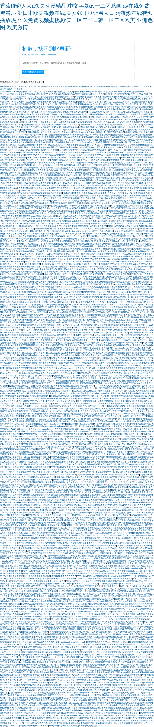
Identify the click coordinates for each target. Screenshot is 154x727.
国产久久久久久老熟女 (133, 330)
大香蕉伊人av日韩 (87, 353)
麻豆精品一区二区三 (43, 371)
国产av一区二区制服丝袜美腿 (29, 566)
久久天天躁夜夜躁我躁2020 (109, 317)
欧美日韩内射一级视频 (73, 165)
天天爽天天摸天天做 (8, 401)
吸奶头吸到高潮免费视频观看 (102, 178)
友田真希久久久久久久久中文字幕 (83, 358)
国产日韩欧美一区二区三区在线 (28, 198)
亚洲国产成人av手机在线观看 (33, 130)
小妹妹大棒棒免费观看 (10, 213)
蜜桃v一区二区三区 (117, 279)
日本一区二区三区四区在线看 (120, 150)
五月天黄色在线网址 (67, 401)
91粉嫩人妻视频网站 (66, 713)
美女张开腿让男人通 (98, 409)
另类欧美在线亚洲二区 (83, 431)
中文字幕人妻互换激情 (57, 300)
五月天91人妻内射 (18, 525)
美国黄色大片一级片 (8, 378)
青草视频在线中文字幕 (105, 472)
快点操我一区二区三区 (91, 203)
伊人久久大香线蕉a (19, 163)
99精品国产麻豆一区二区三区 (134, 510)
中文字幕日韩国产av (98, 596)
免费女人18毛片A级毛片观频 (69, 119)
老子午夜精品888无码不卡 (85, 92)
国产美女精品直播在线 (53, 244)
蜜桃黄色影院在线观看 (99, 244)
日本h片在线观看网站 (12, 599)
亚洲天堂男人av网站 (134, 482)
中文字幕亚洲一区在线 (44, 365)
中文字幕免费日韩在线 (40, 201)
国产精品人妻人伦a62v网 (102, 231)
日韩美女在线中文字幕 (36, 267)
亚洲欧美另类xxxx (140, 325)
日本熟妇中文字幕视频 (51, 125)
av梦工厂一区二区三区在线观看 (97, 322)
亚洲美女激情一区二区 (136, 677)
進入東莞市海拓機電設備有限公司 (33, 72)
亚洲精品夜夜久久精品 (46, 188)
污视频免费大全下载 (139, 99)
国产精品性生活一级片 (61, 596)
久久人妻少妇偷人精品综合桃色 (40, 218)
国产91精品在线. (69, 594)
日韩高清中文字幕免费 (118, 130)
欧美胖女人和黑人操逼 (66, 102)
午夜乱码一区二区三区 (59, 639)
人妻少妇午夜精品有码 (106, 518)
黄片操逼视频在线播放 (116, 234)
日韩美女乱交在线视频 (97, 487)
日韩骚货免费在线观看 (34, 99)
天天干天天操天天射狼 (104, 310)
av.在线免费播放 (56, 208)
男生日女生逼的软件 (118, 287)
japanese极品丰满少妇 (51, 594)
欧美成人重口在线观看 (60, 396)
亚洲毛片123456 (108, 216)
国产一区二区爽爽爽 (130, 317)
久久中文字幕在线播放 (55, 482)
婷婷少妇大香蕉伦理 (128, 122)
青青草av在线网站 (39, 469)
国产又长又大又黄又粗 (100, 396)
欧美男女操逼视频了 (40, 426)
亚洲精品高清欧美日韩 (127, 173)
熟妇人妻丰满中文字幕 (85, 472)
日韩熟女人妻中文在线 (76, 680)
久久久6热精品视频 (29, 119)
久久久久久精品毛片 (63, 107)
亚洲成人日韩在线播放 (105, 353)
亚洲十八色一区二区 (62, 535)
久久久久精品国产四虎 (116, 201)
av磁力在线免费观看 (49, 190)
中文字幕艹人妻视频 (139, 322)
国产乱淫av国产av (139, 396)
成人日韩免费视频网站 (58, 723)
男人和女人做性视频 (140, 284)
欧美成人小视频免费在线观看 (76, 226)
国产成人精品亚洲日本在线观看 (93, 444)
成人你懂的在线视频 (53, 510)
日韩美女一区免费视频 (54, 688)
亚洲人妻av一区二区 (50, 546)
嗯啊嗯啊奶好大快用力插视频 (104, 485)
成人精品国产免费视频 (42, 584)
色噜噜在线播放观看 (49, 398)
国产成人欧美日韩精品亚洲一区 (48, 282)
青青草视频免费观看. (60, 94)
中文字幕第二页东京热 (142, 178)
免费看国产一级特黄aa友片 (18, 469)
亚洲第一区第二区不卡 (48, 401)
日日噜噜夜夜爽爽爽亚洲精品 (140, 145)
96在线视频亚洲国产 (39, 414)
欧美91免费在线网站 (19, 510)
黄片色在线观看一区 (60, 236)
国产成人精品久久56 (45, 677)
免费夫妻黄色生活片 (37, 558)
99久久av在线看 (7, 94)
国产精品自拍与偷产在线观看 (95, 601)
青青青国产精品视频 (39, 409)
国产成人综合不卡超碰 (26, 533)
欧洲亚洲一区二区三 (90, 264)
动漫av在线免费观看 (117, 406)
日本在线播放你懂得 (62, 231)
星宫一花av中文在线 (66, 269)
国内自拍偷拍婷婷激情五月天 (51, 173)
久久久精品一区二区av (56, 259)
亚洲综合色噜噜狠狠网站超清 (37, 576)
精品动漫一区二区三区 (91, 695)
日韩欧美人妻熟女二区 (60, 599)
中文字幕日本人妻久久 (94, 259)
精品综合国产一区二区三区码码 (87, 693)
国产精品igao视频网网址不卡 (57, 155)
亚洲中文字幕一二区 (74, 307)
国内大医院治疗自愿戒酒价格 (69, 543)
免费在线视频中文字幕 (82, 135)
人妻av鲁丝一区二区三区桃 (20, 693)
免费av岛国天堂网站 (19, 568)
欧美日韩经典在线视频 (69, 710)
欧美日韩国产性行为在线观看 (91, 373)
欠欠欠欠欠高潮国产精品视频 (126, 231)
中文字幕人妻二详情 (125, 216)
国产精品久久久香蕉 (11, 629)
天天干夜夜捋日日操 (132, 198)
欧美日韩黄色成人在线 (59, 698)
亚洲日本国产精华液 (69, 563)
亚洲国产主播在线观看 (54, 307)
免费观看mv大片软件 (142, 269)
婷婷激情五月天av (37, 142)
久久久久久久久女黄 (76, 439)
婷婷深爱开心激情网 (105, 269)
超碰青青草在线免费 (118, 307)
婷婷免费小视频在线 (120, 155)
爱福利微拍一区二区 (115, 454)
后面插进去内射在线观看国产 (140, 307)
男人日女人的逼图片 (27, 378)
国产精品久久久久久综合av (103, 419)
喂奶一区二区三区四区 (9, 152)
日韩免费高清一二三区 (64, 97)
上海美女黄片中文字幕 (131, 688)
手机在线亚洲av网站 (78, 236)
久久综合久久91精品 (93, 142)
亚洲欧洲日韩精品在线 (30, 355)
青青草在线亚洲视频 (90, 137)
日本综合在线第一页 (62, 223)
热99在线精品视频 (87, 127)
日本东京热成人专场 (15, 234)
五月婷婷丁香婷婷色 (128, 327)
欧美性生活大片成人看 (95, 523)
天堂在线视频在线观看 (129, 137)
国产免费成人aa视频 (41, 715)
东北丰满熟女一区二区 (98, 236)
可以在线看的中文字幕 (95, 239)
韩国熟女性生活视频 (32, 475)
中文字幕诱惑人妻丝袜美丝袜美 (81, 330)
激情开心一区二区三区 (134, 655)
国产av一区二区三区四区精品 (124, 292)
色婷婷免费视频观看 (8, 122)
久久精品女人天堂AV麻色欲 (139, 201)
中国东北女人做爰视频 (14, 396)
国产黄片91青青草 (146, 305)
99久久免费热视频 (123, 284)
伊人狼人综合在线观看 (114, 185)
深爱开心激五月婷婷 (92, 495)
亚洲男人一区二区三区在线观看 (49, 254)
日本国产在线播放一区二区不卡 (111, 401)
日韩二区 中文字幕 (8, 307)
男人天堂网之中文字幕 (101, 218)
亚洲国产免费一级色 (35, 112)
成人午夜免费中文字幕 (31, 391)
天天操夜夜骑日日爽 (19, 411)
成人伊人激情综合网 (42, 94)
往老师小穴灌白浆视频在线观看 (74, 388)
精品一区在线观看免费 (86, 401)
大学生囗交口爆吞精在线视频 (40, 92)
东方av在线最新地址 (54, 604)
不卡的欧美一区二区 (67, 421)
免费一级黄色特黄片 (44, 340)
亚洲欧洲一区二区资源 (141, 378)
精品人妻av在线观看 (103, 183)
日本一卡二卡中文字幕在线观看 (109, 330)
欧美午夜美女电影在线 (79, 457)
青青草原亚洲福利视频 (65, 381)
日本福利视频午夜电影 (113, 198)
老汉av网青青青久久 (49, 239)
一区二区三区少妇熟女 (136, 409)
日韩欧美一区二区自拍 (138, 175)
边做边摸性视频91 (144, 652)
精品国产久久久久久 (65, 335)
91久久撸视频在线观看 (139, 282)
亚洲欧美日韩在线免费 (142, 135)
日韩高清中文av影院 (58, 436)
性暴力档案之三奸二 (47, 622)
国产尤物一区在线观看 (26, 102)
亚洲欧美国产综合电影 (20, 586)
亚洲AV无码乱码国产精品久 (138, 279)
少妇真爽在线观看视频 (9, 147)
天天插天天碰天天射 (77, 637)
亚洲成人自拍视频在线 (22, 368)
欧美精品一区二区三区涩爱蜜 (88, 713)
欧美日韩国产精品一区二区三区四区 (32, 487)
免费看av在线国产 (124, 360)
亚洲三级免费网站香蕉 (117, 563)
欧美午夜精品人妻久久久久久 (94, 193)
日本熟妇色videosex (119, 365)
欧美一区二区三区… (31, 284)
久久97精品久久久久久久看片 (132, 584)
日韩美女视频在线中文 (120, 576)
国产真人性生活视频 (82, 505)
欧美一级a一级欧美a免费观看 (124, 218)
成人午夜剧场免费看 (121, 431)
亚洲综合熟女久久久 (97, 454)
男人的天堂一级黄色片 (102, 609)
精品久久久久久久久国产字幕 (49, 378)
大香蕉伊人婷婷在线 (107, 140)
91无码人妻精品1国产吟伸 (119, 208)
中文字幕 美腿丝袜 (112, 439)
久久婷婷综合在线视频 (24, 282)
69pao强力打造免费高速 (133, 414)
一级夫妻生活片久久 (100, 305)
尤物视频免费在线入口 (76, 145)
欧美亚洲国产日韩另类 (131, 147)
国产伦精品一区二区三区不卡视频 (53, 152)
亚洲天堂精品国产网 (39, 464)
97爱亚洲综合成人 (104, 515)
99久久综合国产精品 (35, 688)
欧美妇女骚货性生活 (64, 452)
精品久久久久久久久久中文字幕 (28, 350)
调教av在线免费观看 (71, 137)
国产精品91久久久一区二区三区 (85, 340)
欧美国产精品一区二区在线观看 (31, 259)
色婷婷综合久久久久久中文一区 (67, 376)
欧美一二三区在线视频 (84, 429)
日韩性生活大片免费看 (28, 122)
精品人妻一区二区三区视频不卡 (135, 650)
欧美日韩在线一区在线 (57, 246)
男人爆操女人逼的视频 (109, 137)
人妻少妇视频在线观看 (37, 312)
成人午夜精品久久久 (72, 277)
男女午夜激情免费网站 (50, 721)
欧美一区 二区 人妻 (139, 94)
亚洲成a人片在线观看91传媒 (127, 338)
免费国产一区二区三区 (72, 391)
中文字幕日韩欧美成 (49, 272)
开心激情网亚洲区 (102, 525)
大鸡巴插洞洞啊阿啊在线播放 (49, 533)
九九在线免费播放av (127, 548)
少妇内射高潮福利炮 (102, 300)
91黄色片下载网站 (120, 591)
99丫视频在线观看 (61, 249)
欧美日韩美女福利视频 (14, 175)
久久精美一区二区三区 (24, 97)
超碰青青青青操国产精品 (104, 289)
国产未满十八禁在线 (47, 363)
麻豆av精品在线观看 (131, 624)
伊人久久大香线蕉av (69, 721)
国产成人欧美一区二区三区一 (45, 320)
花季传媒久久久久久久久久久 (125, 528)
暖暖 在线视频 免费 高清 (112, 315)
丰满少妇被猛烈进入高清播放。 (110, 125)
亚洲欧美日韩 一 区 (51, 553)
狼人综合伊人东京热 (55, 185)
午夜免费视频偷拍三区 (135, 436)
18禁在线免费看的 (37, 568)
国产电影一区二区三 (35, 168)
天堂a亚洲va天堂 (34, 518)
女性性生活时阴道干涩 (40, 457)
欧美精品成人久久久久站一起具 (20, 231)
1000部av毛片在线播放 (58, 312)
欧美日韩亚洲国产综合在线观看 (22, 107)
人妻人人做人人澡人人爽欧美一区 (75, 573)
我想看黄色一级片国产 (139, 332)
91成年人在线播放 (8, 393)
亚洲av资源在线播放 (29, 416)
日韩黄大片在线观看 (73, 173)
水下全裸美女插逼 (31, 269)
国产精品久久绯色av (99, 168)
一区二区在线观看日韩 (80, 599)
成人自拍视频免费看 (90, 376)
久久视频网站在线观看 (110, 158)
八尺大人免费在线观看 (26, 343)
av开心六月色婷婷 (96, 94)
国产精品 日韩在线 (48, 705)
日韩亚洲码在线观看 (143, 289)
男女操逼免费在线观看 (126, 703)
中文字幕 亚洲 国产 (33, 644)
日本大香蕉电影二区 (41, 236)
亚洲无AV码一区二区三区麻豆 (64, 715)
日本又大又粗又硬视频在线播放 (41, 256)
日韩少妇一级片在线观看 (88, 320)
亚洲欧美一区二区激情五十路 (37, 160)
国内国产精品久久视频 (71, 264)
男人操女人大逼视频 (45, 287)
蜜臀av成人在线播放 (91, 348)
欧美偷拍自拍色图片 (81, 218)
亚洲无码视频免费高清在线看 (81, 723)
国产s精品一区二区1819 (113, 165)
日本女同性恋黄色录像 (134, 226)
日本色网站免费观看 (62, 340)
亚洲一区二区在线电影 (93, 152)
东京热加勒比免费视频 (99, 223)
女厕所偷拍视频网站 (76, 158)
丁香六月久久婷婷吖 (97, 414)
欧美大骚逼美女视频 (11, 119)
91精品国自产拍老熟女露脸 (40, 223)
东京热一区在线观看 (95, 434)
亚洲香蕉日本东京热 (109, 477)
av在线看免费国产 (145, 119)
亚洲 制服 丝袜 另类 (126, 92)
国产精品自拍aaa (78, 132)
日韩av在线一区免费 (112, 624)
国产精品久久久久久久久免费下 (49, 226)
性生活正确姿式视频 (19, 500)
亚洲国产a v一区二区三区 (42, 505)
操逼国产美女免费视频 (123, 211)
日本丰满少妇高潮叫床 (96, 561)
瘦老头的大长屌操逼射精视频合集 (14, 114)
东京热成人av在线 (24, 117)
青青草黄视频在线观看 (52, 193)
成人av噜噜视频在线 (106, 594)
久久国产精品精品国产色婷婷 (112, 343)
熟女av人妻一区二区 (42, 135)
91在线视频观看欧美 (14, 274)
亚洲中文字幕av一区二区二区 (97, 206)
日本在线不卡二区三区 (9, 180)
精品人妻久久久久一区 (81, 231)
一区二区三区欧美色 (41, 140)
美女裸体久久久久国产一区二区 (113, 492)
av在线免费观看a (76, 152)
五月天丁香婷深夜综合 (46, 335)
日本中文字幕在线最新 (140, 300)
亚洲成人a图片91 (36, 510)
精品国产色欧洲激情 (11, 660)
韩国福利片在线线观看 (120, 396)
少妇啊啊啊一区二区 (104, 261)
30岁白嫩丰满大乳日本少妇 (79, 485)
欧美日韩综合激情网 (13, 244)
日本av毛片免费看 (59, 158)
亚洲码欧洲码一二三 (85, 670)
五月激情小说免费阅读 (69, 150)
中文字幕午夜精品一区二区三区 (69, 287)
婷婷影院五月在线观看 (122, 135)
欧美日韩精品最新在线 (42, 431)
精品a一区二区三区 (21, 723)
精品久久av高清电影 (21, 208)
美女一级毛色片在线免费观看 (136, 193)
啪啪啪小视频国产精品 (30, 373)
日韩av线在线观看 (124, 708)
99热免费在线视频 (29, 297)
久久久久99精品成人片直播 (20, 236)
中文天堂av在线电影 (79, 568)
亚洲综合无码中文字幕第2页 (68, 180)
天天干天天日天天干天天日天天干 (39, 429)
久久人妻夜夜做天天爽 (100, 662)
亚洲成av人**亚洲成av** (50, 213)
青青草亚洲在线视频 (60, 457)
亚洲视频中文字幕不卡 (106, 173)
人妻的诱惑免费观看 (79, 94)
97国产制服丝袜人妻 (130, 388)
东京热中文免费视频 (48, 317)
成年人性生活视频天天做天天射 (129, 381)
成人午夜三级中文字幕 (106, 180)
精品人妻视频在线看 (37, 300)
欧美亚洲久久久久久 (133, 165)
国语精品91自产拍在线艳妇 (65, 480)
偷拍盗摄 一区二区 (110, 203)
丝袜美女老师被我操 (134, 132)
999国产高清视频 (90, 119)
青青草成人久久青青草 (26, 302)
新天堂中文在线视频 (120, 667)
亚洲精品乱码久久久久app (85, 447)
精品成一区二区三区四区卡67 (19, 431)
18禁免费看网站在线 (134, 682)
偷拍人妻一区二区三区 (45, 180)
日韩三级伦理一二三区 (80, 155)
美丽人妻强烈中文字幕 (24, 490)
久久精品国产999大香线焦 (40, 411)
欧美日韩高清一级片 (67, 355)
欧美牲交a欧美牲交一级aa (53, 589)
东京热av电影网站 (63, 677)
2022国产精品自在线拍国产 (50, 322)
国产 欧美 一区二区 (118, 223)
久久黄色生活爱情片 (47, 119)
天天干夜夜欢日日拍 (53, 137)
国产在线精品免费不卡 (107, 92)
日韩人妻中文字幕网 (143, 180)
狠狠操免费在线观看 (32, 125)
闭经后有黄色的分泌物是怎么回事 (105, 573)
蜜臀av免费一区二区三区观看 (47, 251)
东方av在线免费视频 (69, 109)
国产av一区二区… (98, 639)
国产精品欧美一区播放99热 (14, 132)
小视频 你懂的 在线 (65, 363)
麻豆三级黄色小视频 (97, 249)
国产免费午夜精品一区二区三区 (70, 188)
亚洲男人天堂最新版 (83, 272)
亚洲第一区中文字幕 (84, 335)
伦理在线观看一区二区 (37, 132)
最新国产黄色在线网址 (118, 282)
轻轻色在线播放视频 (140, 208)
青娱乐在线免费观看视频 (44, 693)
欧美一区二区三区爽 (21, 639)
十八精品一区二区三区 (130, 416)
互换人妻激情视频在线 (99, 175)
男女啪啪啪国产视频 (37, 507)
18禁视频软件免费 (116, 160)
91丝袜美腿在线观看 (80, 168)
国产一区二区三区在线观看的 (58, 168)
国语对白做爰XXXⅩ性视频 (75, 208)
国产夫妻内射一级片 (97, 698)
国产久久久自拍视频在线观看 (63, 211)
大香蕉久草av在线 (105, 421)
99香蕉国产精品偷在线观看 (140, 398)
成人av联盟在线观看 (107, 411)
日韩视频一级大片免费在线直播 (13, 312)
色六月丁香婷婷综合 (30, 477)
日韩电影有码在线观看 (77, 279)
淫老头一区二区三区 (64, 693)
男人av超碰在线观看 (50, 109)
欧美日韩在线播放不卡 (118, 294)
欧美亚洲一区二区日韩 (86, 284)
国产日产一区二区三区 (9, 355)
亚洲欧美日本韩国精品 (79, 117)
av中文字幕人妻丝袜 (98, 226)
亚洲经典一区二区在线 (136, 236)
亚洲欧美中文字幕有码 (124, 553)
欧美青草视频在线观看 (139, 642)
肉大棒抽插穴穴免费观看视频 (140, 495)
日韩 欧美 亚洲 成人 (105, 284)
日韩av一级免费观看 (44, 229)
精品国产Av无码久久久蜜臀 (32, 315)
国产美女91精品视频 (80, 718)
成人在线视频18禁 (13, 477)
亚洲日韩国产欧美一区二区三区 (131, 485)
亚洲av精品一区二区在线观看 (27, 150)
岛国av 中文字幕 (142, 216)
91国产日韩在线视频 (58, 279)
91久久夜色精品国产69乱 (74, 510)
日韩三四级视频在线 (115, 132)
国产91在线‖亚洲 (66, 272)
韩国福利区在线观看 (58, 206)
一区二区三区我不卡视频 (35, 261)
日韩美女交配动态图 (133, 160)
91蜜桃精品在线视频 (44, 310)
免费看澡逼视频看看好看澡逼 (53, 502)
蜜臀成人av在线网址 (78, 112)
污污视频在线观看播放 (20, 439)
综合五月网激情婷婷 (120, 97)
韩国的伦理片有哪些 (53, 685)
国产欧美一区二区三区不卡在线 (109, 475)
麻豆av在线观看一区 (70, 251)
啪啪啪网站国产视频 (32, 594)
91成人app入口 (89, 391)
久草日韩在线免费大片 (77, 487)
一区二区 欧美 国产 (26, 254)
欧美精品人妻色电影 (74, 589)
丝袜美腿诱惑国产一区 (73, 647)
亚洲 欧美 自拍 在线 (31, 264)
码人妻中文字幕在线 (50, 573)
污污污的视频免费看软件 (87, 302)
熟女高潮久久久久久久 (86, 269)
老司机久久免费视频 (121, 256)
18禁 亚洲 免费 (93, 216)
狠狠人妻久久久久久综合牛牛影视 (63, 682)
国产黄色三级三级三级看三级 (120, 596)
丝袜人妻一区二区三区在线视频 (36, 338)
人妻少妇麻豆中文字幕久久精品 (30, 155)
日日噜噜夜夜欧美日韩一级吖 (15, 507)
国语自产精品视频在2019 (103, 617)
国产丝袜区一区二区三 (97, 406)
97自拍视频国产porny (81, 442)
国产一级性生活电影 (129, 586)
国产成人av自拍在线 (65, 611)
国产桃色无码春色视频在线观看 (102, 312)
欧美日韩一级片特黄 (77, 436)
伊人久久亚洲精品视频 (34, 234)
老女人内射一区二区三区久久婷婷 (51, 145)
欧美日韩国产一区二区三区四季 (114, 464)
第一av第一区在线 (31, 330)
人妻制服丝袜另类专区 (83, 289)
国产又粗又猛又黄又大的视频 (59, 606)
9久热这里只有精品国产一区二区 (27, 109)
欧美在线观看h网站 (88, 518)
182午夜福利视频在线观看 (113, 581)
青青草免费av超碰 (31, 538)
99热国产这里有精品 (64, 490)
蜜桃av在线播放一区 (80, 223)
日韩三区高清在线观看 (36, 388)
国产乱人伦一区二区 (17, 168)
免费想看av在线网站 (80, 371)
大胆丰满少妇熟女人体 (65, 520)
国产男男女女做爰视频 (137, 206)
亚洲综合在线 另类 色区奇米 (66, 500)
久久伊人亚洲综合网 (93, 627)
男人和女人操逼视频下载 (19, 414)
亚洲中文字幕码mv (76, 130)
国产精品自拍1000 (98, 452)
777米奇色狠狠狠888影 (64, 241)
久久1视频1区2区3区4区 (32, 196)
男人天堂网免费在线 (106, 447)
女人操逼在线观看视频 (137, 196)
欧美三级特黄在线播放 (72, 292)
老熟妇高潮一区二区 (39, 459)
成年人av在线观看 (46, 289)
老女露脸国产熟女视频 (68, 127)
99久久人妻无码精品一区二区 (137, 449)
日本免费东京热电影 (53, 178)
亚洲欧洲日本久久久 (72, 193)
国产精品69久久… (62, 393)
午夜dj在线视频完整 (98, 632)
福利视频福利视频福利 (48, 421)
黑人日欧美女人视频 (39, 208)
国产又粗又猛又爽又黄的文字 (25, 289)
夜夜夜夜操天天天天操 (59, 632)
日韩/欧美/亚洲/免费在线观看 (54, 629)
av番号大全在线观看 (113, 721)
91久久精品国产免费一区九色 (90, 147)
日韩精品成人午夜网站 (63, 431)
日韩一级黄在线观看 (129, 109)
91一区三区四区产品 (136, 102)
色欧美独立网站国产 (13, 269)
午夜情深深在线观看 (21, 528)
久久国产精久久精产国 (90, 350)
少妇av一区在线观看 (108, 302)
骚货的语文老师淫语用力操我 (30, 685)
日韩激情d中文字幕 (76, 206)
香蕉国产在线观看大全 (77, 629)
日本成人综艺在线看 (87, 109)
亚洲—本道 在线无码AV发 (59, 132)
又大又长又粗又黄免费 (38, 632)
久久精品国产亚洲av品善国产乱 (92, 563)
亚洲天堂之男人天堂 (8, 183)
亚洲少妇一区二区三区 (74, 426)
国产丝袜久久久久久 (145, 92)
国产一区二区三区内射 (72, 274)
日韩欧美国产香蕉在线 (42, 383)
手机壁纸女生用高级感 (125, 127)
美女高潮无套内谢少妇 (61, 619)
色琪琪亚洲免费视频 (87, 546)
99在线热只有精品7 (120, 642)
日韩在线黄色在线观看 (61, 442)
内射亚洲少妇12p (100, 272)
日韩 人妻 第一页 (27, 180)
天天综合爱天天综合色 (9, 655)
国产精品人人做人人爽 (115, 112)
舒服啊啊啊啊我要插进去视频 (66, 383)
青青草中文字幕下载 (50, 710)
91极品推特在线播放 (9, 170)
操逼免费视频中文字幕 (30, 548)
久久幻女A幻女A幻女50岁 (22, 135)
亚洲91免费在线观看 (32, 573)
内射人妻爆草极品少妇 (120, 424)
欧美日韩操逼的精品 (104, 355)
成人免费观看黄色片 (51, 563)
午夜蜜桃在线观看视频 (86, 421)
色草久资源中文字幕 (29, 152)
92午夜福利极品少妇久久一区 (72, 239)
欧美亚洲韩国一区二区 (46, 302)
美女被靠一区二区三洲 (106, 360)
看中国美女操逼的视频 (32, 614)
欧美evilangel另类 (41, 436)
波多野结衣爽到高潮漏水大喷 (71, 198)
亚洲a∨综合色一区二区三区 (80, 667)
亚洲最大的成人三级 (114, 705)
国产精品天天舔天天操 (71, 548)
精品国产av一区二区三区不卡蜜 (66, 411)
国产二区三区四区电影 (57, 130)
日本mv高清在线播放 (48, 447)
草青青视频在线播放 (78, 454)
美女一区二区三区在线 (61, 201)
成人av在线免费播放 (35, 305)
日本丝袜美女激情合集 (138, 487)
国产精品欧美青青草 (17, 472)
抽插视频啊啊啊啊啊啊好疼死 (59, 558)
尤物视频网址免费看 (75, 627)
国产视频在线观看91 (142, 335)
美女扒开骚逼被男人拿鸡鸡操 (76, 254)
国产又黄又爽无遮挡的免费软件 (26, 721)
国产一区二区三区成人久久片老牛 (71, 216)
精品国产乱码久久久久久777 (51, 165)
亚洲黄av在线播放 (26, 251)
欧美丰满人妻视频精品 (12, 614)
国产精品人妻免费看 (117, 502)
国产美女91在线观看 (53, 196)
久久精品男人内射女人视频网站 (107, 246)
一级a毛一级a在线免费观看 (117, 99)
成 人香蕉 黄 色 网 (41, 117)
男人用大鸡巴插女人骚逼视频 (62, 360)
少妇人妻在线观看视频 (74, 185)
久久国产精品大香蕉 (127, 203)
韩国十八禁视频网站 (116, 170)
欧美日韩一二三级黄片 (16, 256)
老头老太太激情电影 (69, 353)
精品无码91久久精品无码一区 (106, 122)
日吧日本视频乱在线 (135, 107)
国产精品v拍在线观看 (99, 604)
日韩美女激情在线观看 (124, 469)
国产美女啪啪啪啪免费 (12, 571)
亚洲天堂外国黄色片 (75, 259)
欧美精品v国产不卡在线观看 (91, 721)
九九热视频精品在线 (84, 611)
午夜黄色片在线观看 (84, 97)
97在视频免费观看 (119, 206)
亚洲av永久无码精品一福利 (48, 343)
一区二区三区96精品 (12, 591)
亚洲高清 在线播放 (128, 459)
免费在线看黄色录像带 (36, 246)
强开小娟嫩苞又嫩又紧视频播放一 (23, 165)
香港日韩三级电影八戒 (109, 327)
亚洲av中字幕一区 (44, 662)
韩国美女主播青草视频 (90, 196)
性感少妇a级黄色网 (35, 609)
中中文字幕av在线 (31, 317)
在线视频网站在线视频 (142, 360)
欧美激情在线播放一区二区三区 (67, 492)
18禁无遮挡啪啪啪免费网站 (70, 495)
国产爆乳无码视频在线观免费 (35, 206)
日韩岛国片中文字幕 (13, 125)
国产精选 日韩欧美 (95, 629)
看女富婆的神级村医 (94, 634)
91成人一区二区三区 (64, 183)
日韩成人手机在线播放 (34, 175)
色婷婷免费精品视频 (60, 160)
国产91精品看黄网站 (97, 614)
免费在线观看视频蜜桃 (97, 208)
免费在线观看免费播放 (122, 345)
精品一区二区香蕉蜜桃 (72, 322)
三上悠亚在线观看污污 (52, 578)
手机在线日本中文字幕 (144, 211)
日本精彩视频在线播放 (63, 92)
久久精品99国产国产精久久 (57, 112)
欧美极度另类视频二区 (24, 365)
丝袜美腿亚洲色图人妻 (132, 434)
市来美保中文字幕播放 (101, 490)
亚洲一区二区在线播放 (111, 350)
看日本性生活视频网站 (94, 114)
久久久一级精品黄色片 (40, 358)
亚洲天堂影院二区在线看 (129, 558)
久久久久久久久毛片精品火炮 (136, 705)
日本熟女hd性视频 (110, 695)
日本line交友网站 (68, 284)
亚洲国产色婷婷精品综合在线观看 (21, 449)
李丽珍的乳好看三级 (88, 383)
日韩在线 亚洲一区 (134, 104)
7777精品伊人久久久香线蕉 (107, 386)
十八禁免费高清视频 (65, 122)
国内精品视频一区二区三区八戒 (97, 292)
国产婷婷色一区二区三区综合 (43, 586)
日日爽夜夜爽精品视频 (141, 609)
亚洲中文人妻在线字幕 (71, 695)
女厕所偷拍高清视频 (143, 421)
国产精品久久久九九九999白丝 (84, 140)
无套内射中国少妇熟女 (50, 284)
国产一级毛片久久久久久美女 (83, 467)
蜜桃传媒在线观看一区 (48, 147)
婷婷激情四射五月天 (58, 634)
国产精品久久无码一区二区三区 (35, 360)
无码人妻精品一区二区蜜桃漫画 (139, 239)
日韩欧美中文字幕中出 (75, 234)
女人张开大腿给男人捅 (96, 145)
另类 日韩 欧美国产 (28, 241)
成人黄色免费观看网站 (65, 256)
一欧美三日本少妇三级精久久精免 (114, 535)
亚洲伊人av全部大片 (51, 475)
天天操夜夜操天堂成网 (116, 107)
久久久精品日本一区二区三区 (80, 345)
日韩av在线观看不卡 (144, 404)
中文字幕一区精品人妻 (99, 718)
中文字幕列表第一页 (103, 256)
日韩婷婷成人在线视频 (127, 480)
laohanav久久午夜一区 (96, 201)
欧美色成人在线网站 (104, 429)
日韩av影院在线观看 (17, 104)
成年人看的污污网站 (84, 256)
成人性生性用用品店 (78, 160)
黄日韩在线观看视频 (30, 213)
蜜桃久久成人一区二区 (9, 241)
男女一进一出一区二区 (95, 99)
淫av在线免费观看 (41, 454)
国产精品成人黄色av (8, 363)
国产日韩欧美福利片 (17, 112)
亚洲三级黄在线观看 (120, 556)
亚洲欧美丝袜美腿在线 (68, 373)
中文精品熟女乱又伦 (134, 213)
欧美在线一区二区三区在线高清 (112, 102)
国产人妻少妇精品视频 (57, 507)
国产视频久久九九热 (29, 147)
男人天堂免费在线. (55, 540)
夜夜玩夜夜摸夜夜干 (124, 538)
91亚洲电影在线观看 (12, 705)
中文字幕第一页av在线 (117, 505)
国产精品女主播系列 (53, 292)
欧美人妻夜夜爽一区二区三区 (19, 353)
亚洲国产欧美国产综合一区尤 (21, 386)
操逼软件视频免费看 (80, 677)
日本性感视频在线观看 (28, 622)
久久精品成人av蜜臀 (133, 125)
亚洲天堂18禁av (78, 201)
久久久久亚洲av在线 (117, 409)
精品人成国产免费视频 (107, 566)
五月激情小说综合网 (94, 185)
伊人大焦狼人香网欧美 (134, 700)
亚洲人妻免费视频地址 (33, 647)
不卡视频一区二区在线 (140, 256)
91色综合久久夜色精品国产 (41, 249)
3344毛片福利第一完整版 (36, 627)
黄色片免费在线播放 (79, 249)
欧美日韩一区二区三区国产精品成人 (61, 104)
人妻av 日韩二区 (94, 680)
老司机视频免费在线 (48, 269)
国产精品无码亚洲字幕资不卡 (47, 203)
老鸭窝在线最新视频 (122, 363)
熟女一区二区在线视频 (63, 513)
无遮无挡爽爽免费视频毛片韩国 (81, 459)
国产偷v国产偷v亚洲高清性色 (127, 467)
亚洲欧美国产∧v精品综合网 (124, 611)
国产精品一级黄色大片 (96, 132)
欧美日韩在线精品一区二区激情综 (71, 705)
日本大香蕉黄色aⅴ (46, 183)
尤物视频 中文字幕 (95, 436)
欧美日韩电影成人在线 (9, 718)
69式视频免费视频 (8, 310)
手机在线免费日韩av (68, 660)
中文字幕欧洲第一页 (58, 439)
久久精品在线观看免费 (42, 708)
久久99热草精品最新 (67, 591)
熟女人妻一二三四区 (74, 142)
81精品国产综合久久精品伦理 (84, 675)
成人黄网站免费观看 (23, 94)
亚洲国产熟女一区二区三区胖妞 (79, 424)
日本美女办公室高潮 (125, 180)
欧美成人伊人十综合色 (35, 561)
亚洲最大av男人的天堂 (12, 330)
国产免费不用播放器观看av (41, 500)
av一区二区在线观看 (70, 125)
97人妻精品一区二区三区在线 (43, 216)
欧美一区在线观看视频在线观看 (86, 464)
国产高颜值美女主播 (86, 355)
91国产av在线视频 (102, 424)
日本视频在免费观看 (102, 97)
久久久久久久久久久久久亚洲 (96, 287)
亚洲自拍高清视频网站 (108, 358)
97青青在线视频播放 (137, 464)
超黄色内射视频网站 (82, 297)
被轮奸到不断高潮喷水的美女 (138, 401)
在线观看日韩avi (93, 158)
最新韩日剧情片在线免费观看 (119, 249)
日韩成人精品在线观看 (54, 315)
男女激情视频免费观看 (28, 363)
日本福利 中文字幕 (47, 381)
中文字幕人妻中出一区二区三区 (26, 398)
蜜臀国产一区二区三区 (111, 650)
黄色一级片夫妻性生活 (77, 406)
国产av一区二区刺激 (70, 444)
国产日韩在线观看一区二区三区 (24, 462)
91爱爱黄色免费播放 (88, 726)
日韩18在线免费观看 (125, 289)
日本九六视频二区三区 (138, 365)
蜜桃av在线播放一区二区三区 (39, 551)
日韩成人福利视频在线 (85, 261)
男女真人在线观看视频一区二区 (130, 163)
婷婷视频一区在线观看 (83, 183)
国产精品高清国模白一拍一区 (77, 332)
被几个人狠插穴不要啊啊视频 (25, 421)
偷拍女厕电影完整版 (110, 188)
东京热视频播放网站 (32, 444)
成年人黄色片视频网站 (139, 348)
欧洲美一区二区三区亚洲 (13, 482)
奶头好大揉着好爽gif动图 (15, 246)
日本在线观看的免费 (104, 211)
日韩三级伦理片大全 (36, 104)
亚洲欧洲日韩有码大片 (25, 226)
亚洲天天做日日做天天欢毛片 (96, 307)
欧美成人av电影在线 (126, 140)
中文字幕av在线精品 (64, 365)
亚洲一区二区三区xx (21, 667)
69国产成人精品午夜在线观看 (138, 112)
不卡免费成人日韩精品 (97, 160)
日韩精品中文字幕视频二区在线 (103, 393)
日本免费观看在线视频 (26, 325)
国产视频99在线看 (46, 297)
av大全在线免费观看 (123, 325)
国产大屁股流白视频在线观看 (29, 193)
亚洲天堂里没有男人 (21, 682)
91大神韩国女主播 (14, 589)
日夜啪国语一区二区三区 (82, 310)
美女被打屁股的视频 (8, 556)
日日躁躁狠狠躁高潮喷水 (72, 114)
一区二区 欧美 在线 (131, 142)
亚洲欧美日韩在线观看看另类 (13, 406)
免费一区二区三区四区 (99, 117)
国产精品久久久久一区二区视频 (18, 294)
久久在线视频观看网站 (70, 343)
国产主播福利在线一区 (31, 434)
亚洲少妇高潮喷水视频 (134, 551)
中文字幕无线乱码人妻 (14, 221)
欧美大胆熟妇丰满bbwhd (67, 622)
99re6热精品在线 (57, 426)
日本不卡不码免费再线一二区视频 (130, 500)
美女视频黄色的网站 (99, 190)
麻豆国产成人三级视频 (122, 578)
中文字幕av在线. (84, 576)
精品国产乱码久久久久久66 (28, 670)
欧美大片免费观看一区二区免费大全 (45, 114)
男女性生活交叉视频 (37, 485)
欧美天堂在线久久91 (137, 223)
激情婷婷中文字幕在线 (132, 426)
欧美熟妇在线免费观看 (120, 662)
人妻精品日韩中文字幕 (86, 317)
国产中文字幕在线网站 (86, 594)
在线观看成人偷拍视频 (105, 127)
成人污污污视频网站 (11, 130)
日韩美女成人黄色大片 (30, 190)
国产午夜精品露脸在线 (67, 538)
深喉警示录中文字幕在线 (88, 398)
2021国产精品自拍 (26, 327)
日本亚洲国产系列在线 (50, 695)
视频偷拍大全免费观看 (111, 426)
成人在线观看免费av (37, 540)
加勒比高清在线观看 (43, 513)
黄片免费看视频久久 (41, 368)
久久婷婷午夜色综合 (86, 211)
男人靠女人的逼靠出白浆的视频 (53, 330)
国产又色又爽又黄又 (114, 373)
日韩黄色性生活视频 (92, 581)
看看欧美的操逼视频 (54, 175)
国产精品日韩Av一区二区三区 (56, 530)
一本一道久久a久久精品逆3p (102, 338)
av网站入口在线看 (67, 657)
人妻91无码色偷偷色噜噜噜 (14, 158)
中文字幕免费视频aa (102, 345)
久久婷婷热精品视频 (18, 558)
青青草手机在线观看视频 (97, 294)
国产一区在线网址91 (84, 241)
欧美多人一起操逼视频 (16, 267)
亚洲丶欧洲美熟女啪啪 (96, 170)
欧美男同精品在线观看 (44, 452)
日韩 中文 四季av (24, 584)
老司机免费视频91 (78, 294)
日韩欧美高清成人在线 (127, 411)
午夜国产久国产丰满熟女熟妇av (44, 127)
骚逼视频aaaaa (89, 173)
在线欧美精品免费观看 (74, 99)
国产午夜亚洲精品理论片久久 (117, 114)
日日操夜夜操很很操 (92, 315)
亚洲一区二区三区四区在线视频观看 (115, 320)
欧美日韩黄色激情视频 (61, 221)
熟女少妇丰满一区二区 (76, 462)
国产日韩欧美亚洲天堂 (30, 272)
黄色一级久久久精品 (49, 355)
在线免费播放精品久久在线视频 (37, 404)
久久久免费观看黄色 (27, 188)
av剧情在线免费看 (28, 662)
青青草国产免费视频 (124, 715)
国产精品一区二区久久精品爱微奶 (101, 163)
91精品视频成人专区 (19, 142)
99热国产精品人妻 (96, 267)
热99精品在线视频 (125, 589)
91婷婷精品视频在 (93, 188)
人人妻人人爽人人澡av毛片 (108, 109)
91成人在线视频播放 (121, 515)
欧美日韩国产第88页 (67, 317)
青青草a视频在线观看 (102, 135)
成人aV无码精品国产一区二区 (20, 672)
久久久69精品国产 (132, 277)
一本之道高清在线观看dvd (101, 513)
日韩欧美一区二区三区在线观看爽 (47, 348)
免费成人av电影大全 (41, 211)
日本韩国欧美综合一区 (32, 244)
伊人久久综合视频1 (96, 112)
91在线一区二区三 (130, 259)
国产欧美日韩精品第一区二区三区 (25, 624)
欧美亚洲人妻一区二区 (55, 234)
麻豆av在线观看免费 (15, 261)
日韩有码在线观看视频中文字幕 (103, 254)
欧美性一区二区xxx (112, 510)
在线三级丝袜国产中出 (88, 660)
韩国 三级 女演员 (87, 386)
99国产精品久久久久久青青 (83, 515)
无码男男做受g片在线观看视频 (104, 520)
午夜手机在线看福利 (130, 158)
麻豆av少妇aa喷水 (113, 259)
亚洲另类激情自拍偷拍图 (137, 406)
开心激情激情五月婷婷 (51, 264)
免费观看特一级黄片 (71, 196)
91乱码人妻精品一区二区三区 (53, 624)
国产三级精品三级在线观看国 (112, 213)
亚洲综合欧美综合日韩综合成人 (90, 104)
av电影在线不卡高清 (138, 452)
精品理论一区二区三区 (12, 264)
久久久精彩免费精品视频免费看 (29, 652)
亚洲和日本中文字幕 (124, 599)
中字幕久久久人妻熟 (112, 147)
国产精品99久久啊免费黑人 (32, 332)
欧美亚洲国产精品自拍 (54, 99)
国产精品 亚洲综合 (70, 571)
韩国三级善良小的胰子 (20, 127)
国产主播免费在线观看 (46, 102)
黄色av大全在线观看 (126, 404)
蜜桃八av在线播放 (43, 637)
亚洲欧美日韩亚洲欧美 (18, 632)
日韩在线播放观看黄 (129, 229)
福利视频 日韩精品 (92, 589)
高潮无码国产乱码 (47, 477)
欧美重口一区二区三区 (140, 97)
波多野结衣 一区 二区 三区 (136, 185)
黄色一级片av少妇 (65, 325)
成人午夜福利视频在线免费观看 (32, 170)
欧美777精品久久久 (63, 327)
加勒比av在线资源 (116, 226)
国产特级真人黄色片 (120, 322)
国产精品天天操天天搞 (61, 135)
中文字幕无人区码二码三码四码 (116, 274)
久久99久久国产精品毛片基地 (125, 183)
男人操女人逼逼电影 (23, 708)
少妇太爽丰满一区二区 (49, 660)
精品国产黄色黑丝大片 (28, 322)
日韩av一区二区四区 (13, 317)
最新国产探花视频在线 (112, 142)
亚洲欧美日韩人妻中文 (18, 485)
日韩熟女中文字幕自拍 (116, 462)
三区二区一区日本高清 (90, 650)
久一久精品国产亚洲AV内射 (137, 152)
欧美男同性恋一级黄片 (72, 601)
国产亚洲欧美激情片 (100, 530)
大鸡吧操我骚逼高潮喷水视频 (113, 196)
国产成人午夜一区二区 (58, 163)
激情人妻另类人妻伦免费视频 (129, 606)
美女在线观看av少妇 (76, 507)
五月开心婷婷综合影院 (101, 442)
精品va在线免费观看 (62, 371)
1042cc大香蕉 (100, 107)
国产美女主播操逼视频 (28, 543)
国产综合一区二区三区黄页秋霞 (13, 92)
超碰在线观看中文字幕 (115, 239)
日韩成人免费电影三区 (59, 454)
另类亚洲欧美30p (14, 695)
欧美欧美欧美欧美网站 (28, 277)
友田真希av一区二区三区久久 (123, 117)
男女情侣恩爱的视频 (106, 500)
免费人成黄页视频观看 (83, 107)
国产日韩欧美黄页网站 (92, 274)
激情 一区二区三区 (124, 178)
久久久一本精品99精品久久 (22, 492)
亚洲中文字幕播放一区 (52, 350)
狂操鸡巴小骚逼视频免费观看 (114, 495)
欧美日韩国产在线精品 (117, 632)
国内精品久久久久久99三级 (107, 459)
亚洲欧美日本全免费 (45, 107)
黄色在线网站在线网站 (133, 368)
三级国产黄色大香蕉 (37, 523)
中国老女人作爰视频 (127, 695)
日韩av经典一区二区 (144, 312)
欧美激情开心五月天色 (22, 642)
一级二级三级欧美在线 (18, 540)
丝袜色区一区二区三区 (51, 444)
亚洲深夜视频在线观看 (43, 672)
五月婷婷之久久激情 (23, 211)
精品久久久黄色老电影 (70, 213)
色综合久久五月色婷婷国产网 (85, 327)
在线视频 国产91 (68, 553)
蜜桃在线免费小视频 (48, 538)
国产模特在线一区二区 (56, 170)
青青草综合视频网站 (127, 119)
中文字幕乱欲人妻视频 (119, 244)
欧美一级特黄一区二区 (116, 614)
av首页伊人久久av (46, 520)
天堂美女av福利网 (105, 467)
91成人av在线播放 (26, 371)
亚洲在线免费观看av (114, 277)
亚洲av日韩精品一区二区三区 (76, 175)
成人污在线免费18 (26, 203)
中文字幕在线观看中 (117, 497)
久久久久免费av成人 (129, 264)
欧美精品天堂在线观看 (37, 525)
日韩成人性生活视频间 (46, 325)
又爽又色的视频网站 (47, 543)
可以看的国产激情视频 (59, 117)
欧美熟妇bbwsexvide (44, 492)
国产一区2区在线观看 (118, 604)
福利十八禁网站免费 (32, 571)
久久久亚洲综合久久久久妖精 (85, 558)
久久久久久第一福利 (80, 221)
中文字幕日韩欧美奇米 (61, 467)
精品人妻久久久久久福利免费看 (52, 462)
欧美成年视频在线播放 (108, 558)
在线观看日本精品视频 (131, 350)
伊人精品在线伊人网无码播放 (117, 267)
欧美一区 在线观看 (13, 360)
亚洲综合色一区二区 (143, 310)
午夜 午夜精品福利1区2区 (127, 419)
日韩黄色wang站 (14, 391)
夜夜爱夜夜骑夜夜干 (91, 540)
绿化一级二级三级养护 (37, 163)
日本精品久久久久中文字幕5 (15, 606)
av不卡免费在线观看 (60, 294)
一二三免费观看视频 (113, 434)
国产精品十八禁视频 (88, 566)
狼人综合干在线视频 (64, 289)
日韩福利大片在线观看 (72, 282)
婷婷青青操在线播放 (36, 345)
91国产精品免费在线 (49, 150)
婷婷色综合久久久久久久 (114, 436)
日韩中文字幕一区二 (71, 350)
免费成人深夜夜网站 (41, 675)
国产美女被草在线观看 (78, 312)
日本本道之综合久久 (142, 302)
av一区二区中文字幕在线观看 (126, 355)
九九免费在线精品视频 (100, 155)
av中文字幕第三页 (18, 345)
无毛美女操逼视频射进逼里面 (76, 244)
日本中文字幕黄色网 (71, 652)
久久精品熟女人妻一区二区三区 (134, 340)
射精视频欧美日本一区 (61, 140)
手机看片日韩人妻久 (132, 315)
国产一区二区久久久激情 (54, 424)
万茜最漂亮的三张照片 (140, 114)
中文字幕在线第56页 (106, 391)
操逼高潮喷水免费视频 (43, 393)
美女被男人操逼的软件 (63, 229)
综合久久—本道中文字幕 (87, 102)
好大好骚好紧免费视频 (57, 267)
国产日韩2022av (83, 520)
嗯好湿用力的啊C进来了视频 (117, 94)
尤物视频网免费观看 (127, 376)
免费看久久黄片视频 (112, 688)
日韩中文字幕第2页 (145, 168)
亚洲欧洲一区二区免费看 (17, 223)
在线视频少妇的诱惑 (106, 690)
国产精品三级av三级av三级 (57, 568)
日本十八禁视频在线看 (85, 360)
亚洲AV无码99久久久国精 (22, 436)
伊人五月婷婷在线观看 (26, 480)
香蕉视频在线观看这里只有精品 (30, 307)
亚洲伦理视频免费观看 (22, 140)
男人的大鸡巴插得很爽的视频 (38, 221)
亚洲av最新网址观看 (56, 525)
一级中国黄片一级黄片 (16, 518)
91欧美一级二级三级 (135, 497)
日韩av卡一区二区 (88, 125)
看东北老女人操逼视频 (44, 97)
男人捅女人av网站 (111, 627)
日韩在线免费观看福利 (136, 561)
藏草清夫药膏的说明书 (66, 302)
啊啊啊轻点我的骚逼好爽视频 (31, 137)
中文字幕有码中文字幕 (118, 332)
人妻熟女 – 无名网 (115, 193)
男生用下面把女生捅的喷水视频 (133, 188)
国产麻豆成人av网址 (57, 487)
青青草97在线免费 (134, 234)
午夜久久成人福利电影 (123, 421)
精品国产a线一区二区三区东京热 (106, 416)
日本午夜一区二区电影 (75, 449)
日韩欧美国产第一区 (120, 300)
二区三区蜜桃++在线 (23, 454)
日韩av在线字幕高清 (117, 236)
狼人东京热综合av (95, 624)
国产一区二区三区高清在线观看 (57, 614)
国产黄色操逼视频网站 (35, 482)
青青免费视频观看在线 (59, 414)
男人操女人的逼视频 (103, 363)
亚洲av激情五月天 (59, 667)
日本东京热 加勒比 (103, 591)
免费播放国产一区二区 (119, 457)
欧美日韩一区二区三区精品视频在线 (74, 190)
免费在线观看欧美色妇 (50, 548)
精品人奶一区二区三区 (53, 647)
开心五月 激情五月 (50, 198)
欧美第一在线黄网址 (142, 546)
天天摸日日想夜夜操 (136, 190)
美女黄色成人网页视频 (14, 160)
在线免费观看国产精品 (108, 119)
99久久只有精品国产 (127, 644)
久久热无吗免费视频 (47, 416)
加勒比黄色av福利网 (62, 310)
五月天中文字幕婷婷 (93, 165)
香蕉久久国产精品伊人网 (56, 345)
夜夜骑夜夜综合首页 (93, 586)
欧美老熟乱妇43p (114, 414)
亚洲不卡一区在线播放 (55, 142)
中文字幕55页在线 (110, 680)
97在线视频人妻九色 (9, 137)
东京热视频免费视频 (136, 251)
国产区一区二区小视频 (33, 274)
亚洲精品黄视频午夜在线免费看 (93, 150)
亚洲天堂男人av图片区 (9, 272)
